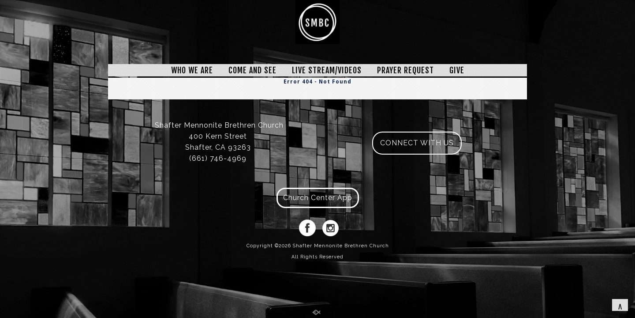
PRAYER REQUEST (405, 70)
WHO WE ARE (192, 70)
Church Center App (317, 197)
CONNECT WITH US (417, 143)
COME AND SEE (252, 70)
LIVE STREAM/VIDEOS (327, 70)
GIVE (456, 70)
